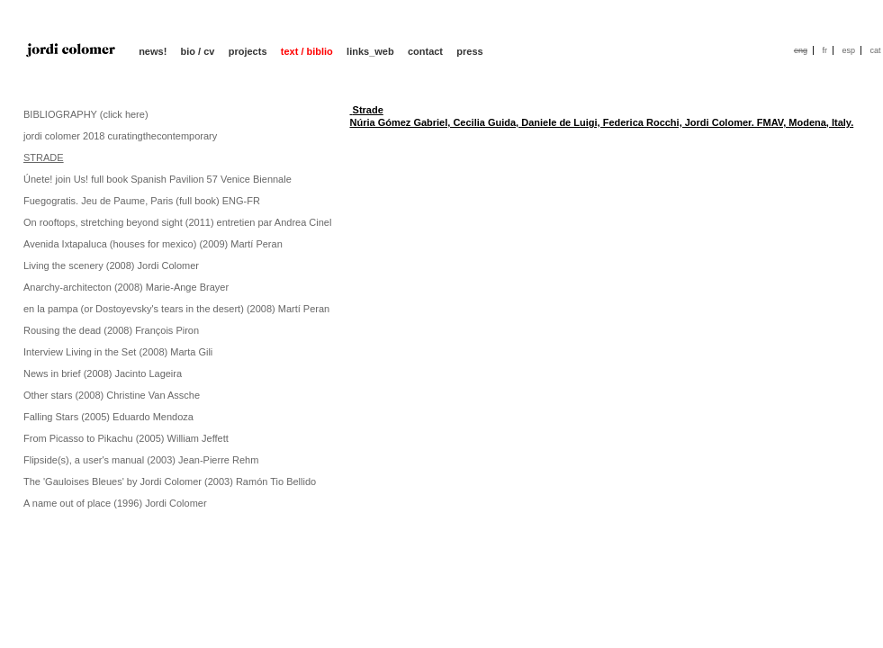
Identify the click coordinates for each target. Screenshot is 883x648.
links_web (370, 51)
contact (425, 51)
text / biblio (307, 51)
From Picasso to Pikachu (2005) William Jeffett (126, 438)
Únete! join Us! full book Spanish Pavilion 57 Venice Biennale (157, 179)
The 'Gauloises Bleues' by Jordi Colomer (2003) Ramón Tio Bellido (169, 481)
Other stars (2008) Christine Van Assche (111, 395)
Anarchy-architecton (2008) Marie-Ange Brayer (126, 287)
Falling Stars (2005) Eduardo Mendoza (108, 416)
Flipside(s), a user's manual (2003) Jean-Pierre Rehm (140, 459)
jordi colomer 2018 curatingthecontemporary (120, 135)
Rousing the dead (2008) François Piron (111, 330)
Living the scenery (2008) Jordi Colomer (111, 265)
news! (153, 51)
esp (848, 50)
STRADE (43, 157)
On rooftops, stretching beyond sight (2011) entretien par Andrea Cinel (177, 222)
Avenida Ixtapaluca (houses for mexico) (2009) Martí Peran (153, 243)
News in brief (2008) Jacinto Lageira (102, 373)
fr (824, 50)
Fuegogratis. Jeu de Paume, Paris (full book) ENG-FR (141, 200)
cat (874, 50)
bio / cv (198, 51)
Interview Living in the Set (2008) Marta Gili (117, 351)
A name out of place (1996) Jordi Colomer (115, 503)
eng (800, 50)
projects (248, 51)
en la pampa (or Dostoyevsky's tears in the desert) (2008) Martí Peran (176, 308)
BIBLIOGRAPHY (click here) (86, 114)
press (469, 51)
